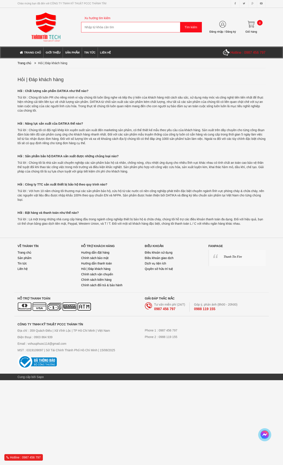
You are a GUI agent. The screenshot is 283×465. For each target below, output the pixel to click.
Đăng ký (231, 31)
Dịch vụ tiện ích (155, 263)
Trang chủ (25, 63)
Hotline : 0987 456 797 (24, 457)
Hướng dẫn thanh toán (96, 263)
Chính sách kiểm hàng (96, 279)
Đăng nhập (216, 31)
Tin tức (22, 263)
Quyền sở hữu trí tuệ (159, 269)
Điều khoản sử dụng (158, 252)
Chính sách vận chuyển (97, 274)
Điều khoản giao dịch (159, 258)
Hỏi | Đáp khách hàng (96, 269)
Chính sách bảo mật (95, 258)
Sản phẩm (25, 258)
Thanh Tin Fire (233, 256)
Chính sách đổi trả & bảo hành (101, 285)
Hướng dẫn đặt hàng (95, 252)
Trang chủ (25, 252)
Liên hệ (23, 269)
